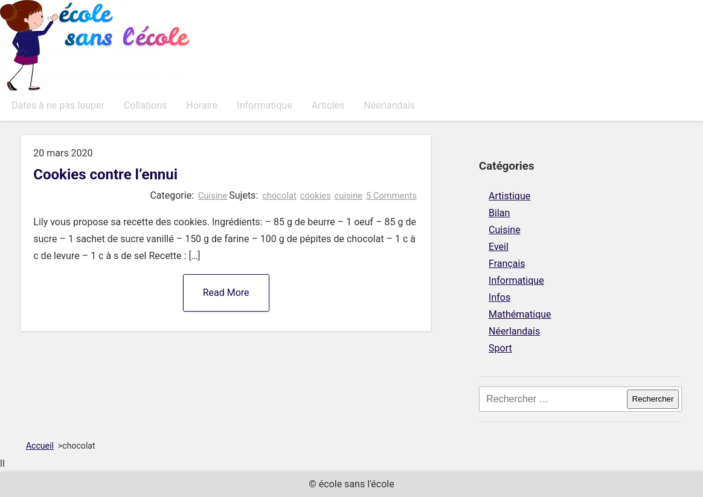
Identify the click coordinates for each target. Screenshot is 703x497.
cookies (315, 195)
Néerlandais (389, 105)
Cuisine (212, 195)
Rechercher (653, 398)
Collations (145, 105)
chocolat (279, 195)
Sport (500, 348)
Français (507, 263)
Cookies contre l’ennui (105, 174)
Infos (499, 297)
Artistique (509, 196)
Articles (328, 105)
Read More (226, 292)
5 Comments (391, 195)
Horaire (201, 105)
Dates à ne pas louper (57, 105)
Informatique (264, 105)
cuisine (349, 195)
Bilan (499, 213)
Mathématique (520, 314)
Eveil (499, 246)
